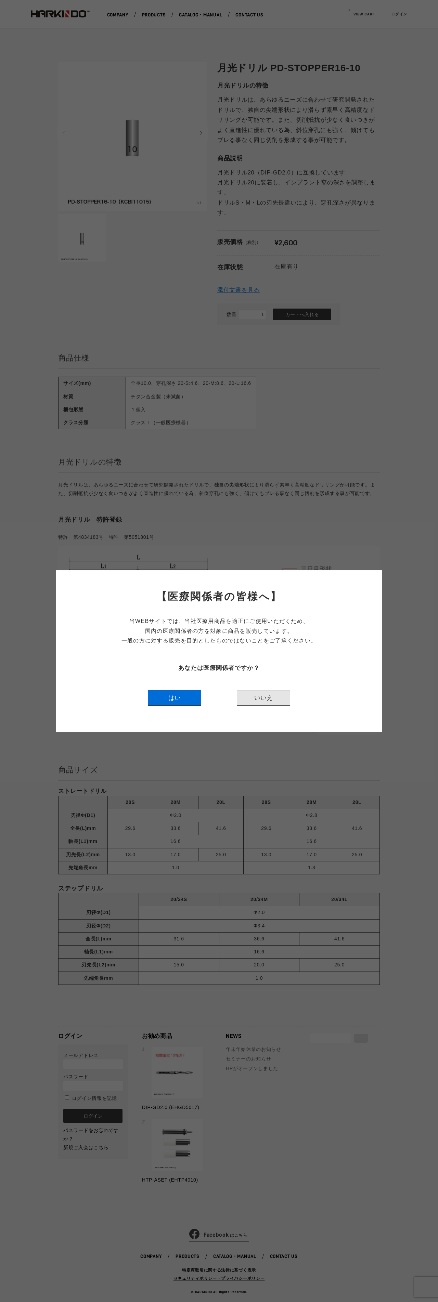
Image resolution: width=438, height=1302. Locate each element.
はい (174, 697)
